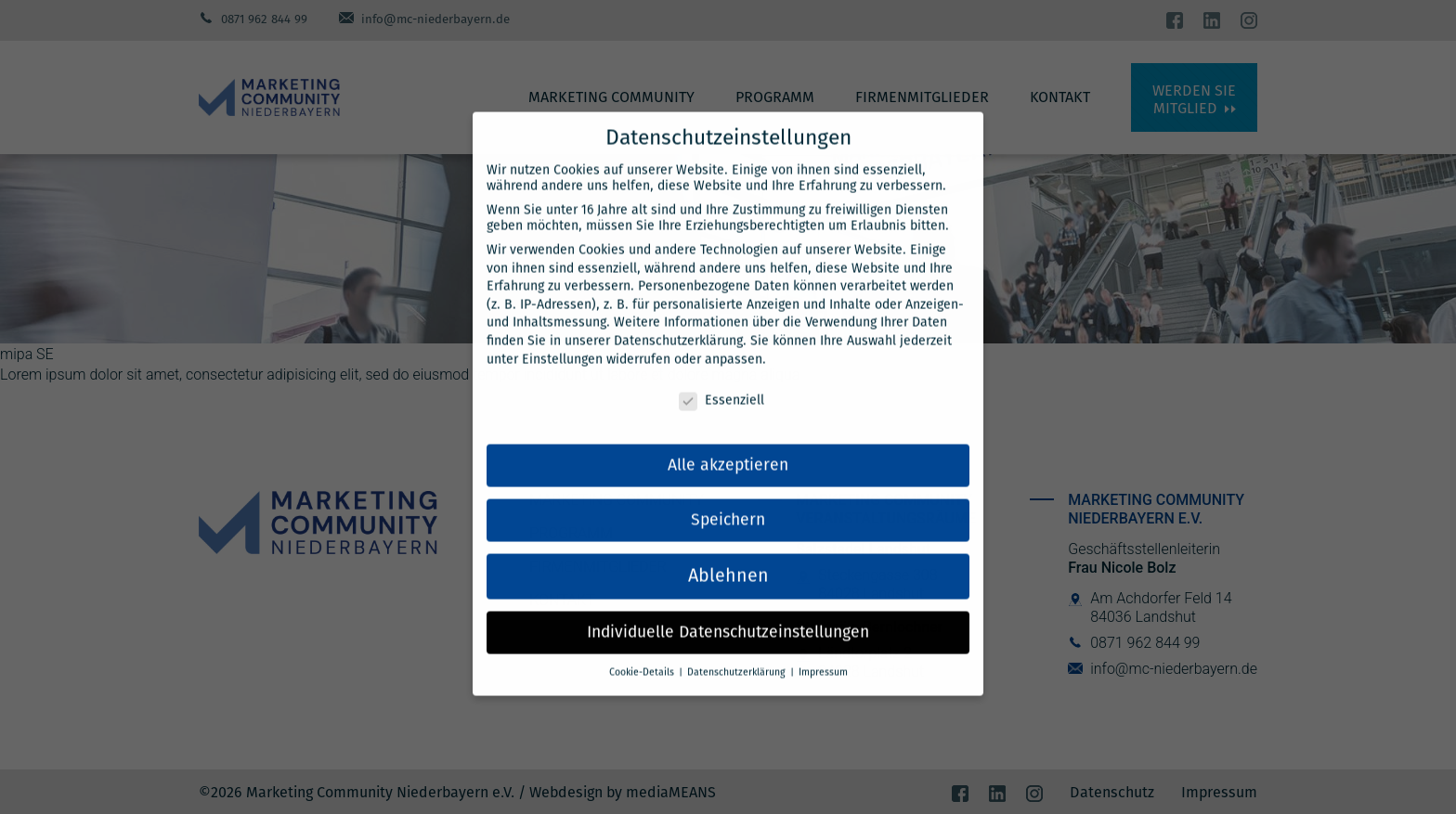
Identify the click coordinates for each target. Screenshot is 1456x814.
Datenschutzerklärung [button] (737, 652)
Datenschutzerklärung (678, 321)
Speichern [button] (728, 500)
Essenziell (721, 381)
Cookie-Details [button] (643, 652)
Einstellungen (562, 339)
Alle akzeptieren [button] (728, 445)
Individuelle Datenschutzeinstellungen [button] (728, 612)
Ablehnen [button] (728, 556)
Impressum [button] (823, 652)
